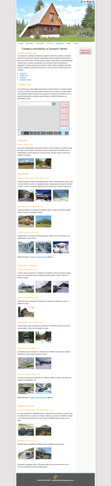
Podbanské (23, 73)
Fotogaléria (40, 43)
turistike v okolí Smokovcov (38, 397)
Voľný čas (50, 43)
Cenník (68, 43)
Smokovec (23, 77)
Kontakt (76, 43)
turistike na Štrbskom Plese (38, 257)
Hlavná (21, 43)
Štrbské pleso (24, 75)
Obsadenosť (60, 43)
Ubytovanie (29, 43)
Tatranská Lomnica (25, 79)
